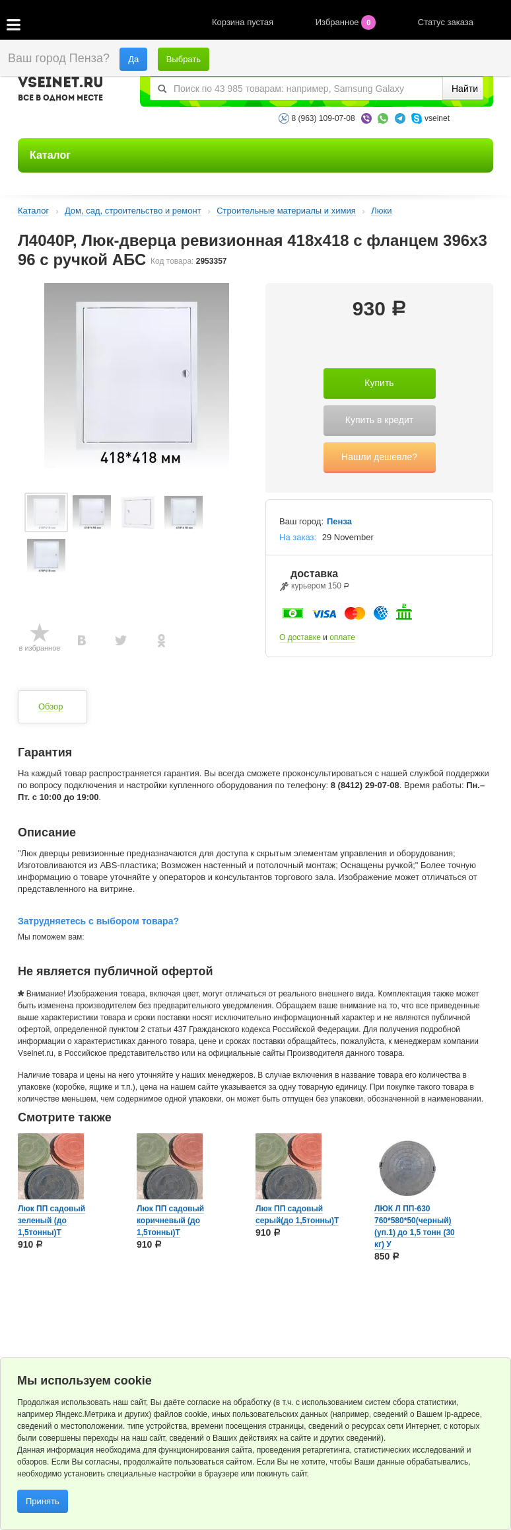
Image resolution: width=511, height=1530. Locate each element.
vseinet (437, 118)
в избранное (40, 648)
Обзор (50, 706)
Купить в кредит (379, 420)
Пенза (339, 521)
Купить (378, 383)
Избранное (347, 22)
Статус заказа (445, 22)
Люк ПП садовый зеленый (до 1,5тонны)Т (51, 1220)
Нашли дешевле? (379, 457)
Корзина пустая (244, 22)
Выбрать (183, 59)
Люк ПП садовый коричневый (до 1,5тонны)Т (170, 1220)
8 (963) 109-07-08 (323, 118)
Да (133, 59)
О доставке (300, 637)
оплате (342, 637)
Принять (42, 1501)
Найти (465, 88)
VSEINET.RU (61, 90)
